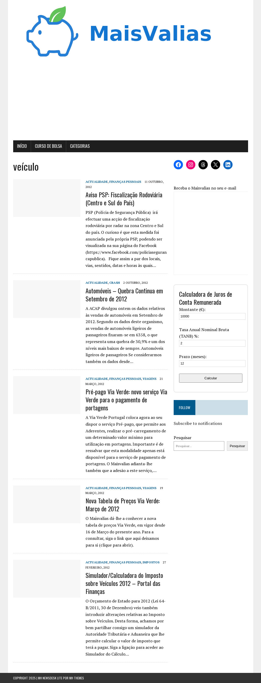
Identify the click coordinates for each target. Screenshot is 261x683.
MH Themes (76, 678)
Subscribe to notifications (198, 423)
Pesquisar (182, 437)
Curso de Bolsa (48, 146)
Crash (114, 283)
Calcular (210, 378)
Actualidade (97, 182)
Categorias (80, 146)
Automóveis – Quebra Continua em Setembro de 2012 (124, 294)
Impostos (151, 562)
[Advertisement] (130, 101)
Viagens (149, 379)
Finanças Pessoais (125, 182)
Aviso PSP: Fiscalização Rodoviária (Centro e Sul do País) (124, 198)
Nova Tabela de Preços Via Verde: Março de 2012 (123, 504)
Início (22, 146)
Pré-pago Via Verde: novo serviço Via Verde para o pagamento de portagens (126, 399)
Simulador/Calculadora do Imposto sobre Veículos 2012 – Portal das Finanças (124, 583)
